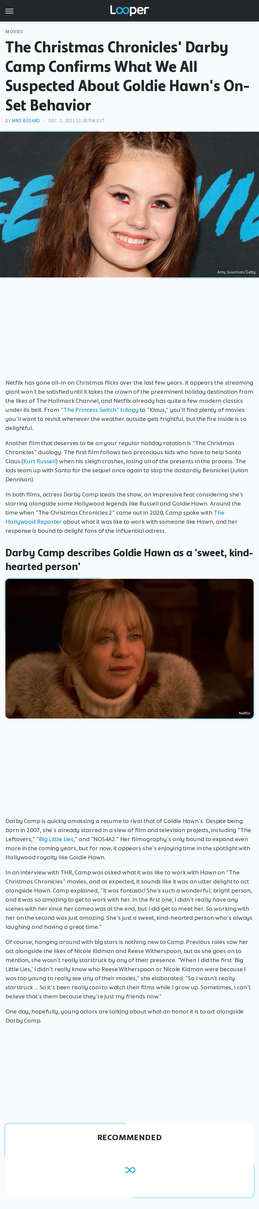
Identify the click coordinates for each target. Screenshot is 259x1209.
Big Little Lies (56, 839)
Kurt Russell (39, 461)
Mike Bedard (26, 121)
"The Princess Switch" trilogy (100, 410)
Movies (14, 32)
